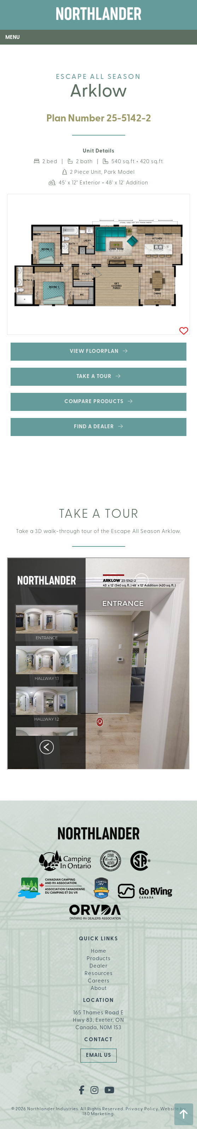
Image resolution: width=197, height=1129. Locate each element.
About (99, 988)
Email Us (98, 1055)
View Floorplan (99, 351)
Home (98, 951)
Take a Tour (98, 376)
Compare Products (98, 402)
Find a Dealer (98, 427)
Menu (12, 37)
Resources (99, 973)
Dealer (98, 966)
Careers (99, 981)
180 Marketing (98, 1114)
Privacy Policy (142, 1109)
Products (99, 959)
